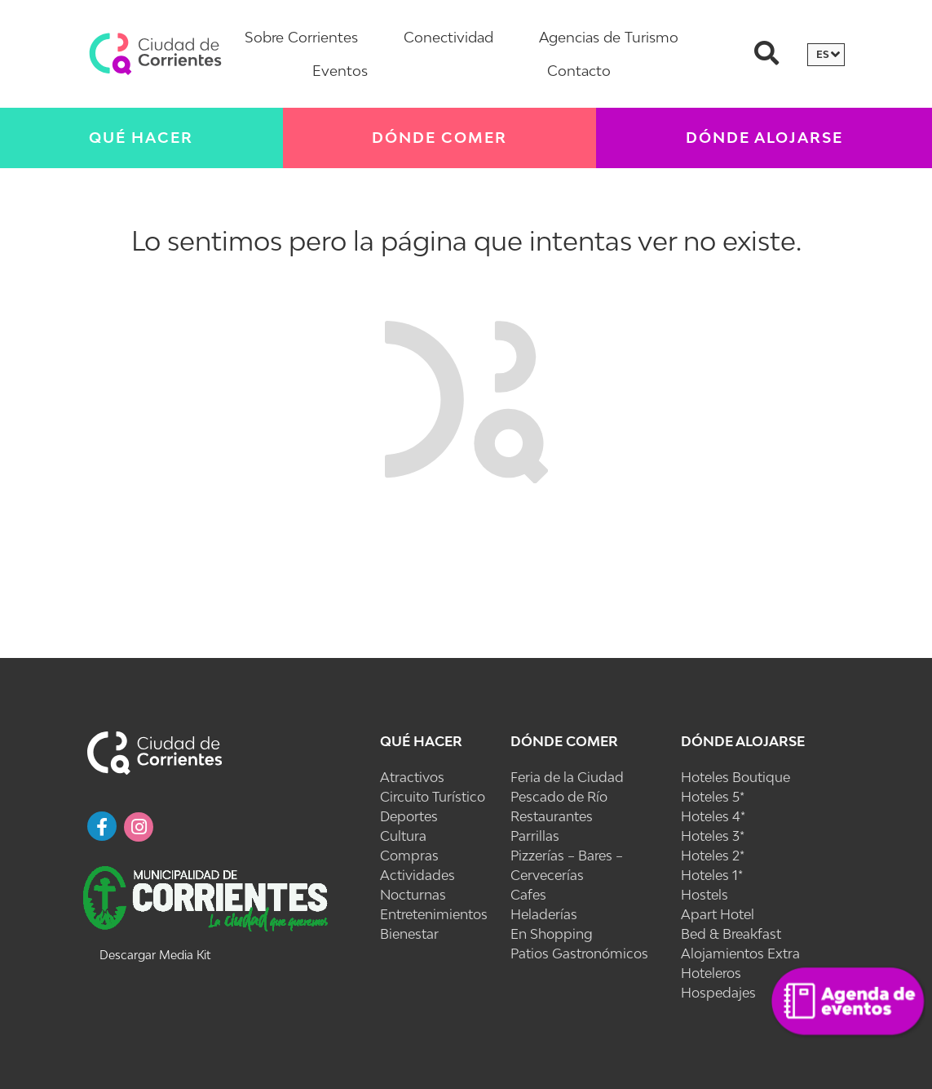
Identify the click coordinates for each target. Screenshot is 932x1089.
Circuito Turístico (432, 797)
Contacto (579, 70)
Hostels (704, 895)
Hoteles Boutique (735, 777)
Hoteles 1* (712, 875)
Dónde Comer (439, 137)
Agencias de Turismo (608, 37)
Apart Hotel (717, 914)
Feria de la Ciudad (567, 777)
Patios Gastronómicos (579, 953)
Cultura (403, 836)
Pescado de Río (558, 797)
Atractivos (412, 777)
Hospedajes (718, 993)
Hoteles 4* (713, 816)
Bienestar (409, 934)
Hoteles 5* (712, 797)
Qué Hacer (141, 137)
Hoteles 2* (712, 855)
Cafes (528, 895)
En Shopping (551, 934)
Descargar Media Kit (154, 955)
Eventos (340, 70)
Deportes (409, 816)
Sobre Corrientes (301, 37)
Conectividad (448, 37)
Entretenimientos (434, 914)
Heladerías (543, 914)
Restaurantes (551, 816)
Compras (409, 855)
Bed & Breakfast (731, 934)
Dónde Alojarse (743, 741)
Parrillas (534, 836)
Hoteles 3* (712, 836)
